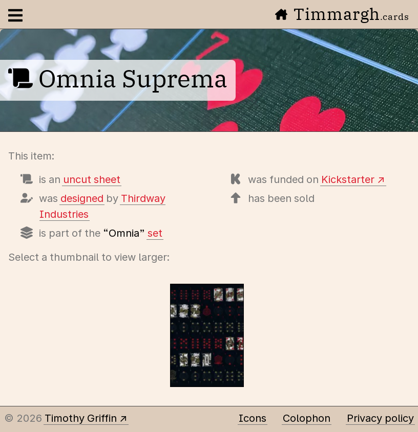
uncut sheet (91, 179)
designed (81, 198)
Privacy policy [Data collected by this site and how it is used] (380, 418)
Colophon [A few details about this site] (306, 418)
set (155, 233)
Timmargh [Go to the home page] (342, 14)
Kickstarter (347, 179)
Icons (252, 418)
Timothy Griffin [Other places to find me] (81, 418)
